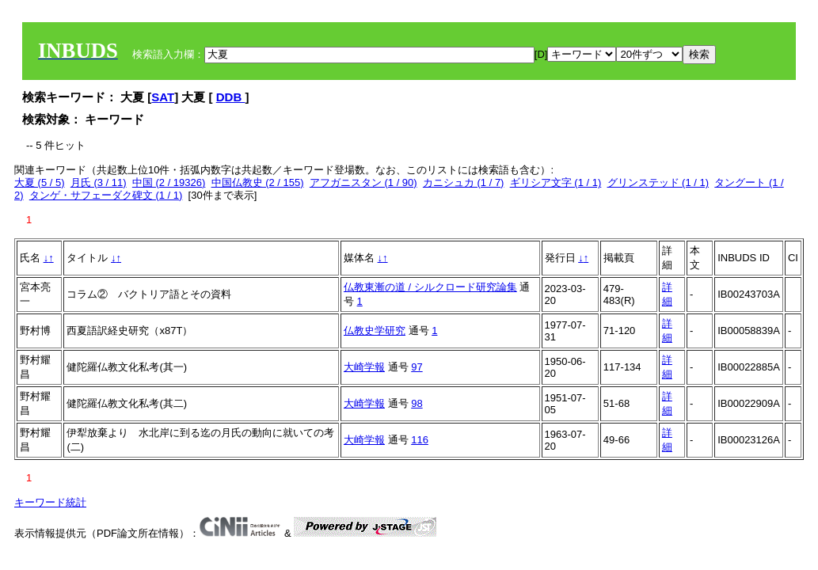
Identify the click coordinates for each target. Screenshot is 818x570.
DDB (230, 97)
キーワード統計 (50, 502)
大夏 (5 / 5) (39, 182)
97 (416, 367)
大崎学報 (364, 367)
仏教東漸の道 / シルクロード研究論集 (430, 287)
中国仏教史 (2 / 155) (257, 182)
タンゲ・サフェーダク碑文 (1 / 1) (106, 195)
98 (416, 403)
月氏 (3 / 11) (98, 182)
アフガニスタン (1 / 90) (363, 182)
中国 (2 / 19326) (169, 182)
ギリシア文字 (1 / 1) (556, 182)
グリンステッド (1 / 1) (658, 182)
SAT (162, 97)
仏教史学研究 (374, 330)
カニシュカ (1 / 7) (463, 182)
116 (419, 440)
